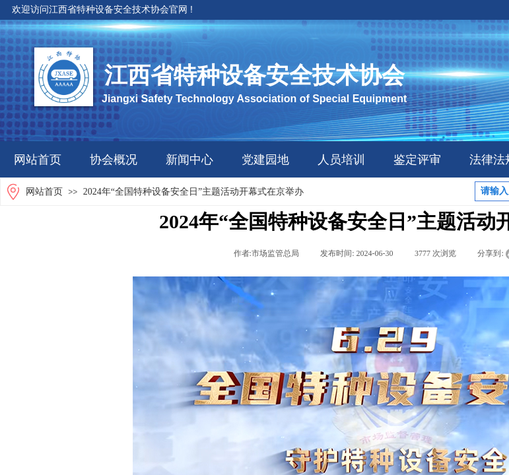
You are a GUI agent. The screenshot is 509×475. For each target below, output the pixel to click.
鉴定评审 (417, 159)
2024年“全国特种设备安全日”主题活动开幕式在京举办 (193, 192)
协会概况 (113, 159)
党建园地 (265, 159)
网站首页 (37, 159)
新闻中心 (189, 159)
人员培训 (341, 159)
